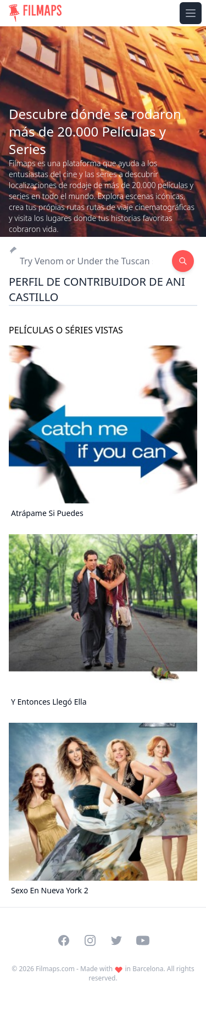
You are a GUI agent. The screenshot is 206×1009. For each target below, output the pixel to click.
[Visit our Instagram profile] (90, 940)
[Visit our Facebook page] (63, 940)
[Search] (90, 261)
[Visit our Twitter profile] (116, 940)
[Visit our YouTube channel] (142, 940)
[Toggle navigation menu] (191, 13)
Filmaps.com (55, 968)
